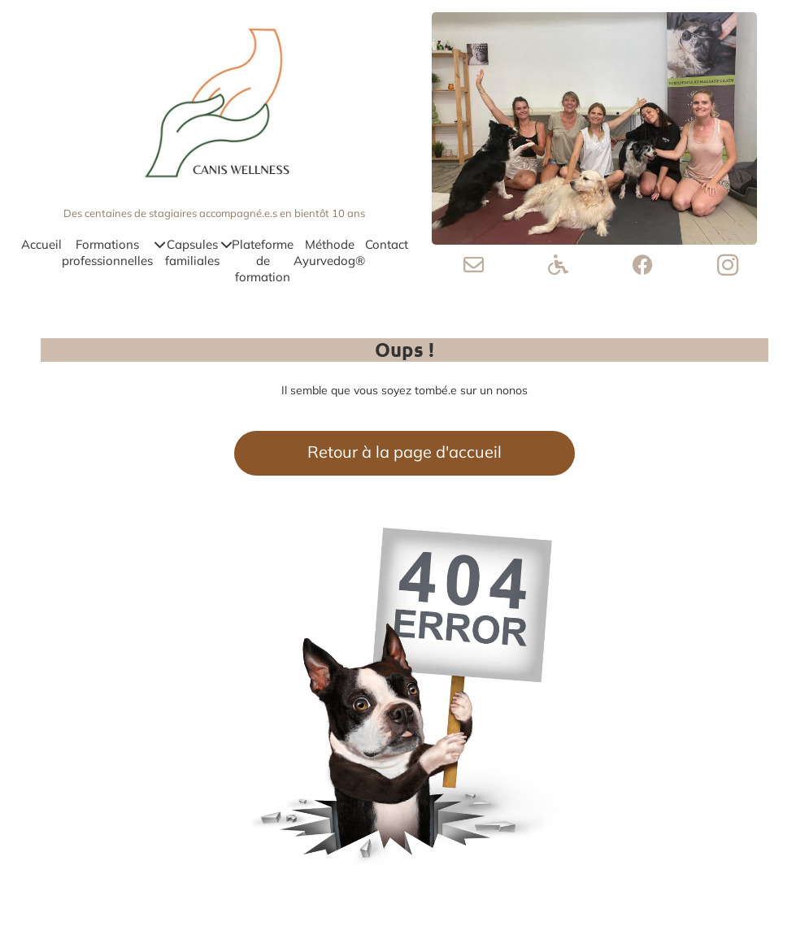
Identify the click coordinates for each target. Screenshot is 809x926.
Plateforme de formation (263, 261)
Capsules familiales (198, 252)
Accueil (41, 244)
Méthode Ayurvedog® (329, 252)
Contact (386, 244)
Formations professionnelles (113, 252)
